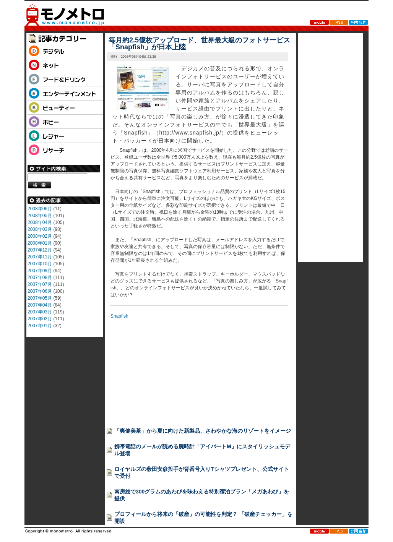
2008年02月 (40, 236)
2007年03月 (40, 312)
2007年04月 (40, 305)
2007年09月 (40, 270)
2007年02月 (40, 318)
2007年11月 (40, 257)
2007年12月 (40, 250)
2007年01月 (40, 325)
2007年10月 (40, 263)
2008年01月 (40, 243)
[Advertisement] (167, 367)
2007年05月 (40, 298)
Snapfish (119, 316)
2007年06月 (40, 291)
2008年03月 (40, 229)
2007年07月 (40, 284)
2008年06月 (40, 208)
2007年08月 (40, 277)
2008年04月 (40, 222)
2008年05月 (40, 215)
